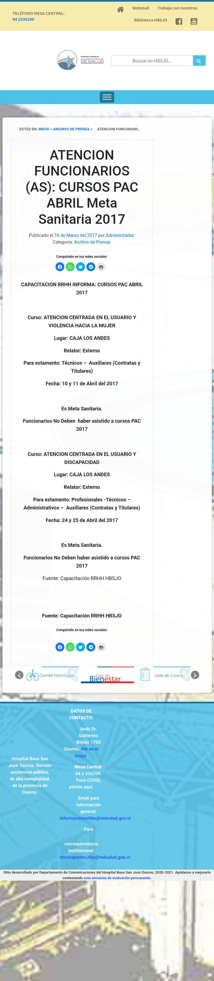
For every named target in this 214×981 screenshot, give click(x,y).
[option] (51, 675)
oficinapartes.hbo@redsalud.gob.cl (95, 857)
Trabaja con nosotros (177, 8)
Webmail (140, 8)
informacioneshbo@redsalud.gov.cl (95, 818)
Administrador (120, 235)
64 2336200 (23, 19)
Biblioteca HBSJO (150, 20)
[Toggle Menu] (107, 97)
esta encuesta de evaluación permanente (117, 878)
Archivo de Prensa (92, 242)
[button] (19, 675)
